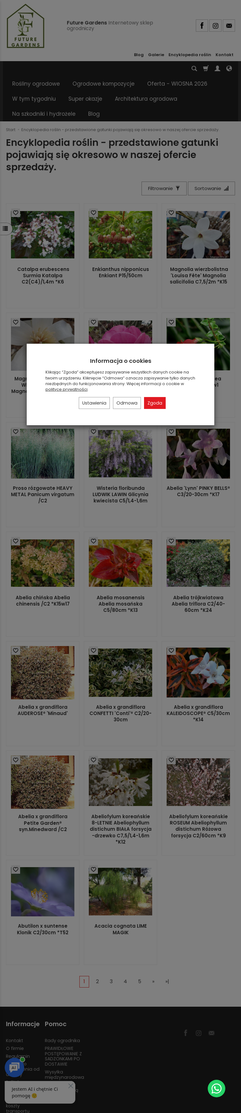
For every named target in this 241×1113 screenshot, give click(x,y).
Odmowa (126, 403)
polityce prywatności (67, 389)
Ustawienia (94, 403)
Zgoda (154, 403)
